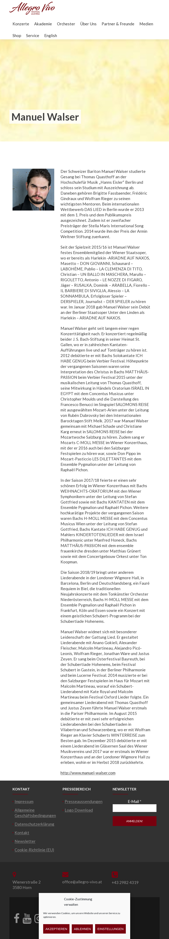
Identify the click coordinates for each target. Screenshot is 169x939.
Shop (17, 35)
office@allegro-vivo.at (82, 881)
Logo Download (79, 810)
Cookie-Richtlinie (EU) (34, 849)
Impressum (24, 801)
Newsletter (25, 841)
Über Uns (88, 23)
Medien (146, 23)
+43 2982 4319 (125, 882)
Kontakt (22, 832)
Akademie (43, 23)
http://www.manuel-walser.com (88, 772)
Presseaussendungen (83, 801)
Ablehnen (82, 929)
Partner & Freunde (118, 23)
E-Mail (134, 801)
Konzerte (21, 23)
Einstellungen (110, 929)
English (50, 35)
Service (32, 35)
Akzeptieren (56, 929)
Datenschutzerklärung (34, 824)
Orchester (66, 23)
